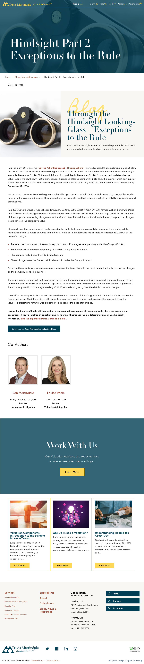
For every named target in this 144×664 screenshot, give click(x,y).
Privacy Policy (53, 660)
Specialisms (47, 592)
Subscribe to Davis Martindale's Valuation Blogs (34, 329)
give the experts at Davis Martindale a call (43, 318)
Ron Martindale (23, 393)
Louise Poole (56, 393)
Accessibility (37, 660)
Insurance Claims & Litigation (15, 614)
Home (7, 77)
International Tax (11, 619)
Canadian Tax (9, 606)
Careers (114, 601)
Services (9, 592)
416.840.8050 (83, 628)
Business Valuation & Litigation (16, 602)
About (43, 598)
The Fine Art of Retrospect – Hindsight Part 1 (61, 167)
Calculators (47, 603)
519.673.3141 (83, 612)
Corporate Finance (11, 610)
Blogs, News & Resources (27, 77)
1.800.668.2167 (86, 595)
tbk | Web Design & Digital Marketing (125, 660)
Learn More (72, 472)
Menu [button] (76, 3)
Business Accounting (12, 597)
